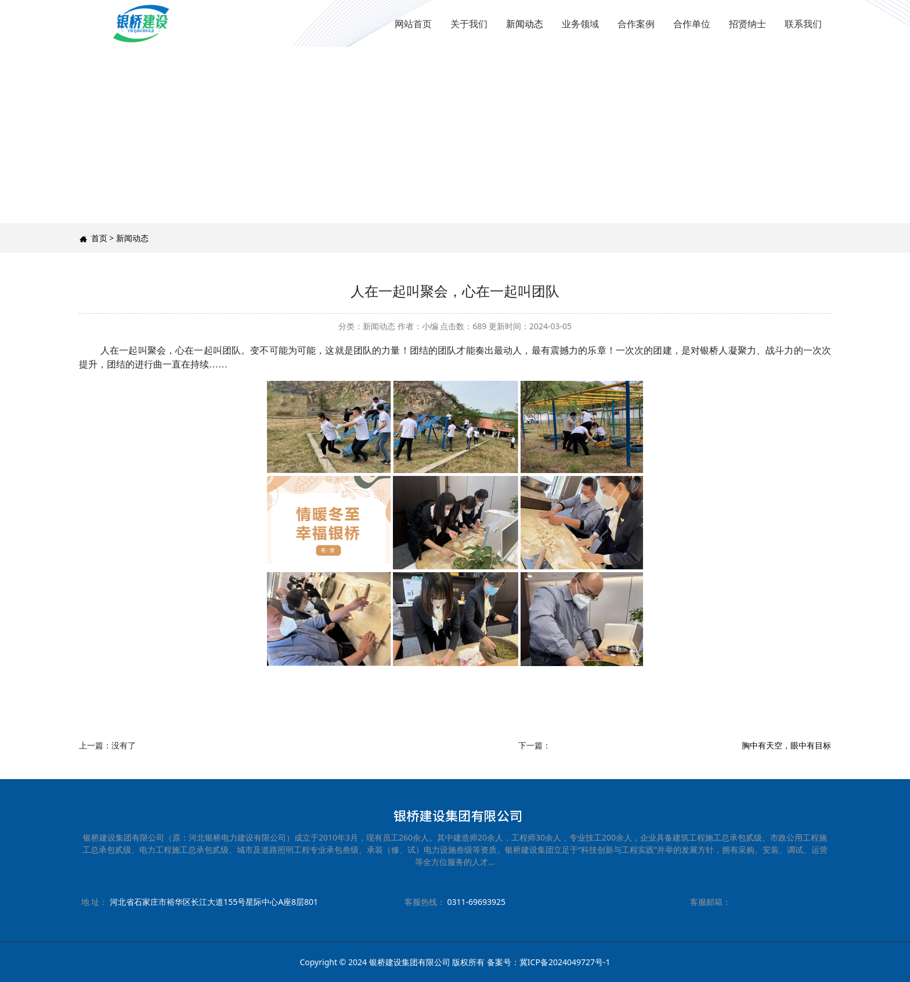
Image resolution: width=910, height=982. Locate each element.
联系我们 (803, 23)
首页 (99, 237)
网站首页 (413, 23)
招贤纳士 (747, 23)
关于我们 (469, 23)
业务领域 (580, 23)
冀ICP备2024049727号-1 (565, 962)
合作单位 (691, 23)
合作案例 (636, 23)
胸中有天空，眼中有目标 (786, 745)
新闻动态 (524, 23)
